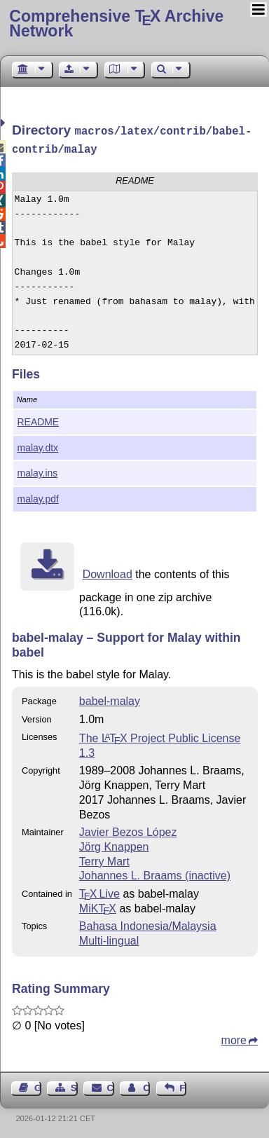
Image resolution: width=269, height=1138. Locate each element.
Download (107, 571)
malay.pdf (38, 496)
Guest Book (37, 1085)
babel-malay (109, 698)
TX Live (99, 891)
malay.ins (38, 470)
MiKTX (97, 906)
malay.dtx (38, 445)
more (234, 1037)
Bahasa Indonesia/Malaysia (147, 923)
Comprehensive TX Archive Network (116, 23)
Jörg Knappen (114, 844)
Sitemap (74, 1085)
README (39, 419)
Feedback (182, 1085)
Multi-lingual (109, 938)
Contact (110, 1085)
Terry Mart (104, 859)
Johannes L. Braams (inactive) (154, 873)
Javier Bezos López (128, 829)
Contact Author (146, 1085)
